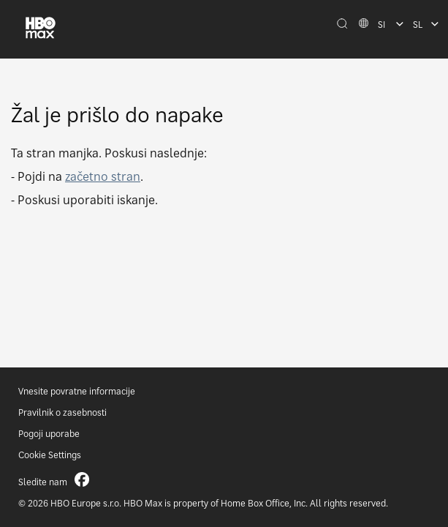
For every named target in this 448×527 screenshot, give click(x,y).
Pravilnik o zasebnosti (62, 412)
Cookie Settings (49, 455)
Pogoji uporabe (49, 433)
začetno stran (102, 176)
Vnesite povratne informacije (76, 391)
